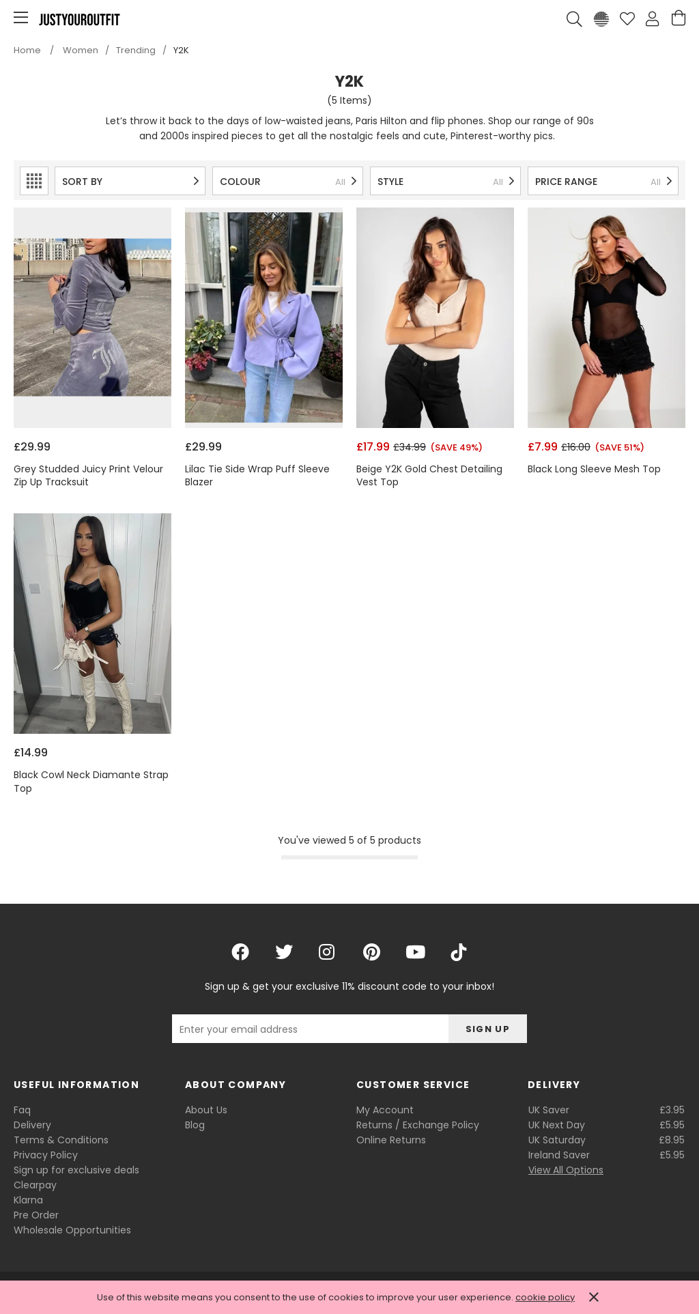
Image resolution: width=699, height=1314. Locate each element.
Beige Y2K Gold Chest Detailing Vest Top (429, 476)
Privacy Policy (46, 1155)
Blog (195, 1125)
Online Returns (391, 1140)
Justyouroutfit (79, 19)
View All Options (565, 1170)
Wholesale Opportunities (72, 1230)
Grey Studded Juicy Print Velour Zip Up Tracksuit (88, 476)
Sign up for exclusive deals (76, 1170)
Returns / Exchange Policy (417, 1125)
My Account (385, 1110)
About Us (206, 1110)
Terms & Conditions (61, 1140)
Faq (22, 1110)
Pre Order (36, 1215)
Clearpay (35, 1185)
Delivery (32, 1125)
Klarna (28, 1200)
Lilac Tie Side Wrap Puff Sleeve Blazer (257, 476)
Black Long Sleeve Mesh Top (594, 469)
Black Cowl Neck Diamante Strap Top (91, 782)
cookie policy (545, 1297)
